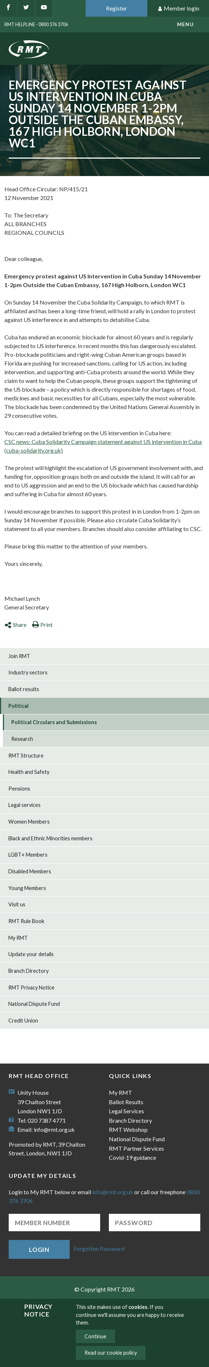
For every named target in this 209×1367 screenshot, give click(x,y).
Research (22, 739)
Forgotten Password (99, 1248)
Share (15, 624)
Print (42, 624)
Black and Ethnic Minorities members (50, 838)
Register (116, 8)
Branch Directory (28, 971)
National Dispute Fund (34, 1004)
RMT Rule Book (26, 921)
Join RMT (19, 656)
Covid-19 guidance (132, 1157)
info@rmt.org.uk (54, 1129)
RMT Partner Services (136, 1148)
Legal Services (126, 1110)
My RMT (18, 938)
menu (185, 24)
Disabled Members (29, 871)
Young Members (27, 888)
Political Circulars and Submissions (54, 722)
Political (18, 706)
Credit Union (23, 1020)
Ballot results (23, 689)
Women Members (29, 822)
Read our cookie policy (111, 1353)
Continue (95, 1336)
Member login (178, 8)
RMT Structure (26, 755)
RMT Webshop (128, 1129)
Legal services (24, 805)
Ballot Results (126, 1101)
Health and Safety (28, 772)
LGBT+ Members (28, 855)
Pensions (19, 788)
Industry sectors (28, 672)
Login (39, 1249)
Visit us (16, 904)
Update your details (31, 954)
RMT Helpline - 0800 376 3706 (36, 24)
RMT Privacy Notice (31, 987)
